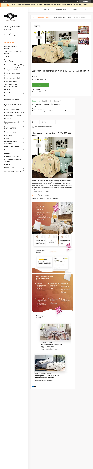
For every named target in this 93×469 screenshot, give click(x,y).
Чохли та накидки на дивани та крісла (12, 160)
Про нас (75, 9)
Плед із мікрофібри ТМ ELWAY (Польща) (13, 105)
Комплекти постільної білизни (11, 47)
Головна (46, 9)
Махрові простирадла (10, 96)
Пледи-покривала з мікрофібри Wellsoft (10, 128)
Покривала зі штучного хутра (13, 112)
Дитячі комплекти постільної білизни (13, 52)
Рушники (7, 92)
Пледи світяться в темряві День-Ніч (12, 74)
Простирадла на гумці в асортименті (11, 142)
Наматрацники (8, 135)
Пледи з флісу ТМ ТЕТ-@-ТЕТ (13, 65)
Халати (6, 56)
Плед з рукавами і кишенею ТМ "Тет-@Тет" (12, 60)
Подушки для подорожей (11, 156)
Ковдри (6, 138)
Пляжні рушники (9, 167)
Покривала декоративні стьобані (11, 123)
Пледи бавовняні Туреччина (12, 115)
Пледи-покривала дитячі (11, 81)
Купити (41, 85)
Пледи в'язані (8, 119)
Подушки (7, 153)
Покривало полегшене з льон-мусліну (11, 100)
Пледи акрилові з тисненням (12, 109)
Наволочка (35, 195)
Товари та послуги (9, 42)
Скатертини (7, 89)
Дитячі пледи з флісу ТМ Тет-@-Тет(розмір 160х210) (13, 69)
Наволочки (7, 150)
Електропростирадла (10, 132)
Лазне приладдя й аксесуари (13, 171)
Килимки (7, 164)
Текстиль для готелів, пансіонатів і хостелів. (10, 85)
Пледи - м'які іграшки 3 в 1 (12, 78)
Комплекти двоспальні (44, 17)
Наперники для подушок (11, 146)
